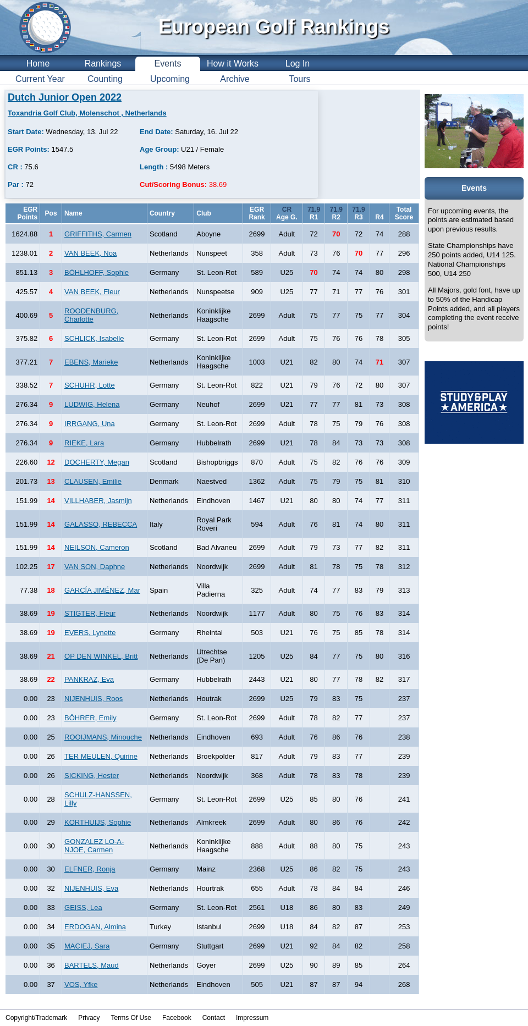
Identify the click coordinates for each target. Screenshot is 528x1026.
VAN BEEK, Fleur (92, 292)
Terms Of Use (131, 1018)
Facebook (176, 1018)
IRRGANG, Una (89, 424)
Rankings (103, 63)
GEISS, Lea (83, 907)
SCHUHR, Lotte (89, 385)
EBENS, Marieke (91, 362)
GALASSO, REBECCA (100, 524)
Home (38, 63)
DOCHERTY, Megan (96, 462)
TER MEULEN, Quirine (101, 756)
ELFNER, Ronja (89, 869)
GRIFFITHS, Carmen (97, 234)
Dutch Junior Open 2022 (65, 97)
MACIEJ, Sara (86, 946)
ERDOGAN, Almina (95, 927)
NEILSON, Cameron (96, 547)
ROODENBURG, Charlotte (91, 315)
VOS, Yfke (80, 984)
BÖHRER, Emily (90, 718)
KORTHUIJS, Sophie (97, 822)
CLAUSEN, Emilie (93, 481)
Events (168, 63)
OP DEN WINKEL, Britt (101, 656)
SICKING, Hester (91, 775)
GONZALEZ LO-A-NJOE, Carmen (94, 845)
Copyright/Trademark (36, 1018)
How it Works (232, 63)
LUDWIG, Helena (91, 404)
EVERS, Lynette (90, 632)
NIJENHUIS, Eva (91, 888)
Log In (297, 63)
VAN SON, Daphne (94, 566)
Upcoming (170, 79)
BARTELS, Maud (91, 965)
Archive (234, 79)
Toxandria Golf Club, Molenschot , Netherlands (87, 113)
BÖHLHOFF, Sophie (96, 272)
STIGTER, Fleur (90, 613)
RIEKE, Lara (84, 443)
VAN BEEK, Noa (90, 253)
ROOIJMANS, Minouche (103, 737)
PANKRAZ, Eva (89, 679)
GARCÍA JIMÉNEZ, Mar (102, 590)
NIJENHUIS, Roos (93, 698)
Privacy (89, 1018)
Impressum (252, 1018)
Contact (213, 1018)
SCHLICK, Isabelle (94, 338)
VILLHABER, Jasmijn (98, 501)
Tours (299, 79)
